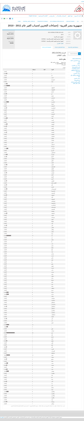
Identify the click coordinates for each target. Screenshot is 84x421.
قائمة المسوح (77, 16)
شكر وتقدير (52, 16)
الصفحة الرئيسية (82, 16)
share (6, 18)
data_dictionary (76, 58)
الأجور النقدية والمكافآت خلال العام (75, 82)
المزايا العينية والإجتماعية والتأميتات (76, 68)
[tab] (73, 47)
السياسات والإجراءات (61, 16)
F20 (78, 21)
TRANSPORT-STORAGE (42, 21)
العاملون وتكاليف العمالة (75, 76)
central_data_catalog (29, 21)
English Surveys (33, 16)
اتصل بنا (2, 417)
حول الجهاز (70, 16)
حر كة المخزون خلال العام (75, 61)
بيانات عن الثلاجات (76, 65)
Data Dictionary (70, 21)
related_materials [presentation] (73, 47)
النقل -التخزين (60, 43)
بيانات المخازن (76, 73)
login (82, 1)
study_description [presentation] (60, 47)
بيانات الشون (77, 78)
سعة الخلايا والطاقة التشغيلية (75, 71)
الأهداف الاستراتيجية (43, 16)
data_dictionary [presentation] (46, 47)
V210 (82, 21)
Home (19, 21)
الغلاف (78, 63)
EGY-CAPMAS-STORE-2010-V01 (57, 21)
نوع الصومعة (77, 80)
